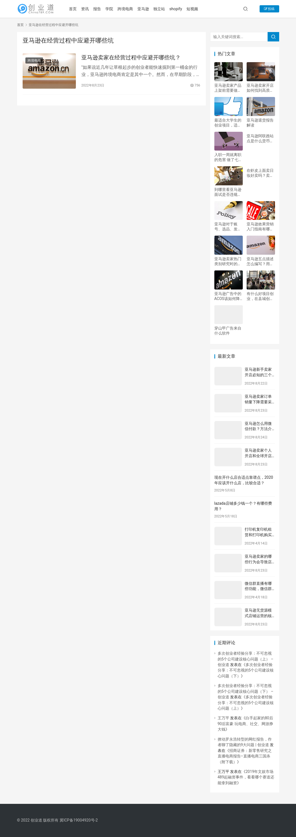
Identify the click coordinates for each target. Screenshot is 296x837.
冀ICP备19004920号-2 (79, 820)
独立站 (162, 9)
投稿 (269, 9)
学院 (112, 9)
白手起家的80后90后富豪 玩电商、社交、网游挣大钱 (245, 723)
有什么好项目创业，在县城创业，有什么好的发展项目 (260, 296)
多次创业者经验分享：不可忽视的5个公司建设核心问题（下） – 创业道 (246, 691)
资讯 (88, 9)
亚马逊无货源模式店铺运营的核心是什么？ (258, 615)
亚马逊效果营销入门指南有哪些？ (260, 226)
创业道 (36, 820)
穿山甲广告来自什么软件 (227, 330)
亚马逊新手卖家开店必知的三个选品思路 (258, 374)
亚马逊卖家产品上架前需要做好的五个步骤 (227, 88)
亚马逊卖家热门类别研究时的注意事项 (227, 261)
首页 (76, 9)
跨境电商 (128, 9)
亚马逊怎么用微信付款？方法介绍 (258, 428)
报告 (100, 9)
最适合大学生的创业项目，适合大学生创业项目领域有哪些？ (227, 123)
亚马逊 (146, 9)
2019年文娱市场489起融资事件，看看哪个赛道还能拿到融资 (246, 777)
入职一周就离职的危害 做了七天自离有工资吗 (228, 157)
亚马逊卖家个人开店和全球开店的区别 (258, 455)
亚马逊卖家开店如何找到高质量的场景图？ (260, 88)
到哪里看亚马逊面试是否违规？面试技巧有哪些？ (227, 192)
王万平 (223, 718)
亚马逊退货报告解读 (260, 122)
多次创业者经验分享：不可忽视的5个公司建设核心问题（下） (246, 670)
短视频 (195, 9)
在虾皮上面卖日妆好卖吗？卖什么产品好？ (260, 173)
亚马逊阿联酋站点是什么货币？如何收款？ (260, 138)
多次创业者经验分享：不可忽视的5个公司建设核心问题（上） (246, 702)
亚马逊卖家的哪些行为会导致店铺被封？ (258, 561)
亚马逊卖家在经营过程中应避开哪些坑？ (131, 57)
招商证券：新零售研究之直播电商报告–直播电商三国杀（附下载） (245, 756)
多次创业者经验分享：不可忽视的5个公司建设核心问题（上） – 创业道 (246, 659)
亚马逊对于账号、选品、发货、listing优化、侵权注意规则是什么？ (227, 226)
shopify (178, 9)
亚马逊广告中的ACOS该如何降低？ (227, 296)
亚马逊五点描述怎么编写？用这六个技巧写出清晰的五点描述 (260, 261)
